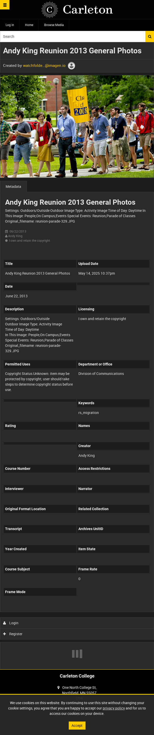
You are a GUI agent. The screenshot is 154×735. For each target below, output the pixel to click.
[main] (77, 355)
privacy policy (114, 708)
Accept (77, 725)
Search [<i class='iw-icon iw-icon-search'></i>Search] (149, 36)
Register (13, 633)
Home (29, 25)
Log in (10, 25)
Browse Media (54, 25)
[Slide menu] (4, 4)
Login (11, 622)
